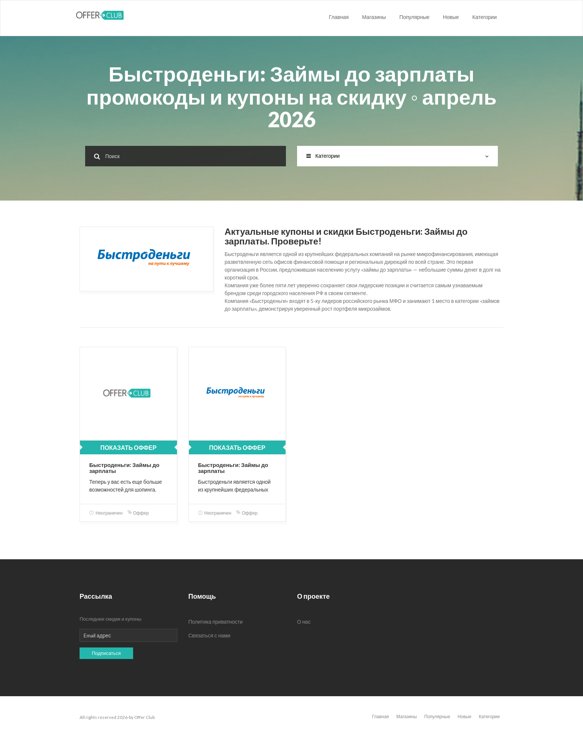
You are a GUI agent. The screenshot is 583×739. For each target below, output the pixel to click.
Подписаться (106, 653)
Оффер (138, 513)
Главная (339, 17)
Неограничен (106, 513)
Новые (451, 17)
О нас (303, 621)
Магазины (374, 17)
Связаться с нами (210, 635)
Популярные (414, 17)
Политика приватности (216, 621)
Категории (484, 17)
